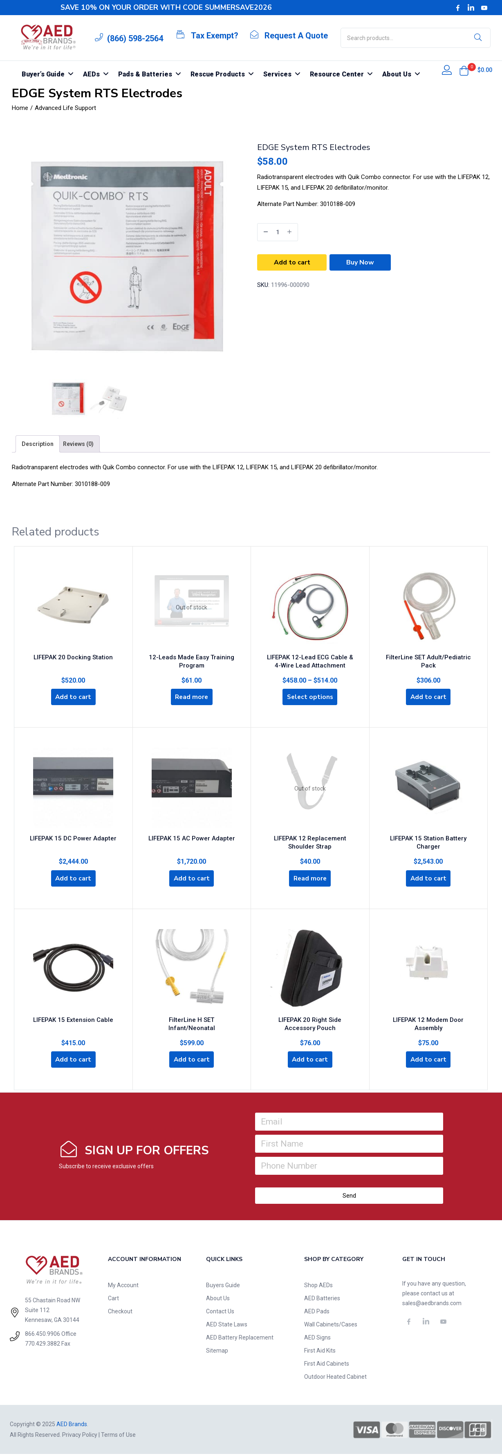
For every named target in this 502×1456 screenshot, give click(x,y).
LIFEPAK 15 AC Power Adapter (191, 838)
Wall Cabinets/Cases (330, 1326)
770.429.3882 (42, 1345)
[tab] (38, 443)
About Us (218, 1300)
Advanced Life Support (65, 108)
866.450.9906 (42, 1336)
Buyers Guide (223, 1287)
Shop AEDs (318, 1287)
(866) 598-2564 (135, 38)
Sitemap (217, 1352)
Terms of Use (118, 1437)
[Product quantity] (277, 232)
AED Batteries (322, 1300)
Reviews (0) (78, 444)
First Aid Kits (320, 1352)
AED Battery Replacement (239, 1339)
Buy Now (360, 262)
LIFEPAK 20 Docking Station (73, 656)
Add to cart (292, 262)
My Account (123, 1287)
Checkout (120, 1313)
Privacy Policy (79, 1437)
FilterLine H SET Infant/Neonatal (191, 1019)
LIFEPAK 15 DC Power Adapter (73, 838)
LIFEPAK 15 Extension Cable (73, 1019)
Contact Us (220, 1313)
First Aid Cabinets (326, 1365)
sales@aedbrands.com (432, 1305)
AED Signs (317, 1339)
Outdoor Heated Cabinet (335, 1378)
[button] (464, 70)
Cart (113, 1300)
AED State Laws (226, 1326)
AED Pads (316, 1313)
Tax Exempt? (214, 35)
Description (38, 444)
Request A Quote (296, 35)
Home (20, 108)
